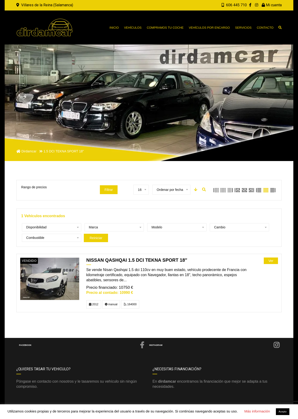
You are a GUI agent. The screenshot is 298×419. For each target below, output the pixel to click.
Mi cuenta (272, 5)
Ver (270, 250)
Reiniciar (246, 227)
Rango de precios (34, 187)
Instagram (214, 335)
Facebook (82, 335)
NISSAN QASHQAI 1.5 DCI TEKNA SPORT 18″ (136, 249)
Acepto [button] (283, 411)
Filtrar (109, 190)
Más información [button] (257, 411)
